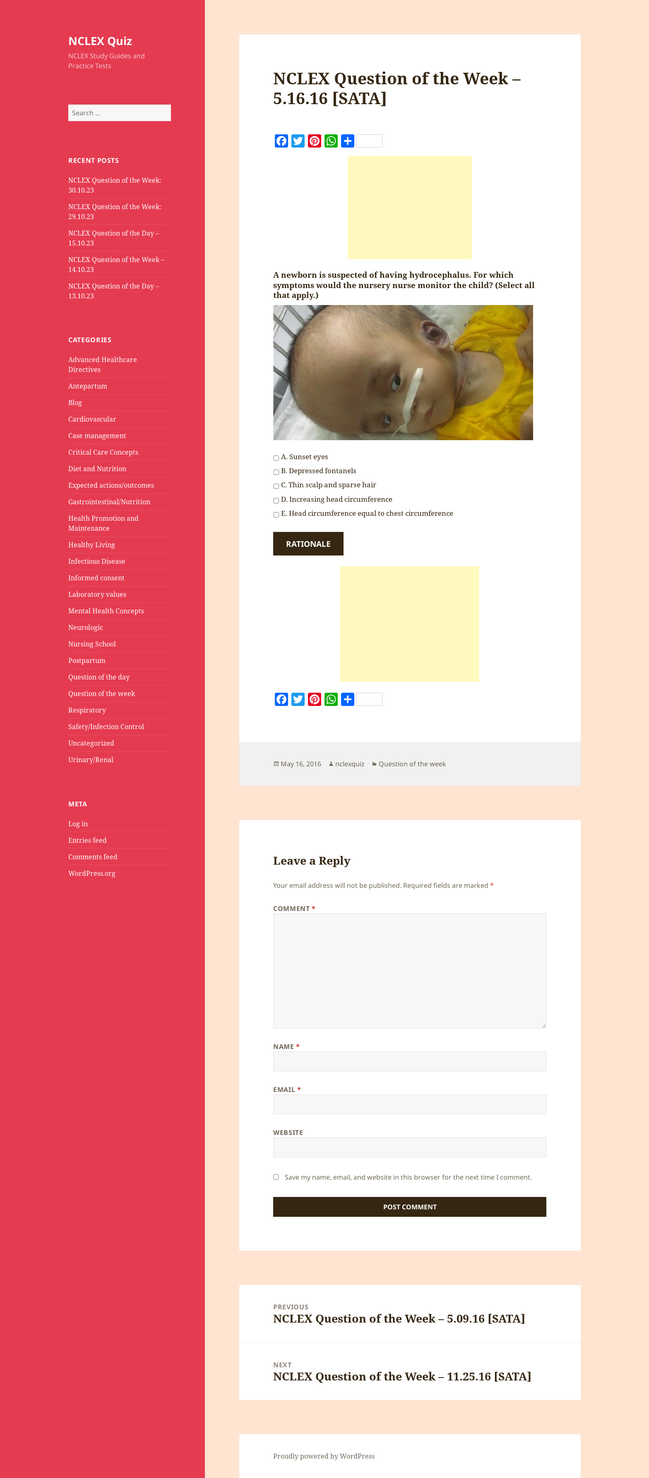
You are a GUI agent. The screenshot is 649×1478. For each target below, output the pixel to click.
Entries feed (87, 840)
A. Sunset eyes (304, 456)
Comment (294, 908)
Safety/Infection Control (106, 726)
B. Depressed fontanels (318, 470)
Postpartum (87, 660)
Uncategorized (91, 743)
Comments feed (93, 856)
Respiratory (87, 710)
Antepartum (87, 386)
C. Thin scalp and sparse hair (328, 484)
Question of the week (101, 693)
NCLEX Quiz (100, 40)
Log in (78, 823)
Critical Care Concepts (103, 452)
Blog (75, 402)
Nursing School (92, 643)
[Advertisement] (410, 207)
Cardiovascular (92, 419)
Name (286, 1046)
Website (288, 1132)
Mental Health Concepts (106, 610)
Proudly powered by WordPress (324, 1456)
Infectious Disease (96, 561)
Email (287, 1089)
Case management (97, 435)
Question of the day (99, 677)
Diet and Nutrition (97, 468)
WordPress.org (91, 873)
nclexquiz (350, 763)
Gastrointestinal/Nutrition (109, 501)
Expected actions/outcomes (111, 485)
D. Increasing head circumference (336, 499)
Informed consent (96, 577)
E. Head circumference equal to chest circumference (367, 513)
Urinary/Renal (90, 759)
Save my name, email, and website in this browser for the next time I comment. (408, 1177)
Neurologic (85, 627)
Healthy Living (91, 544)
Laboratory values (97, 594)
